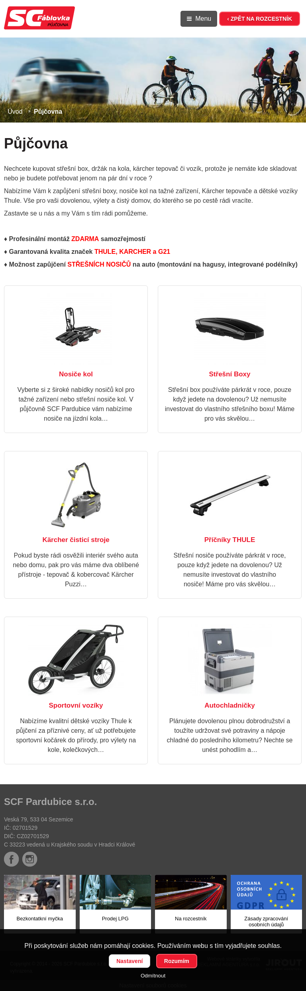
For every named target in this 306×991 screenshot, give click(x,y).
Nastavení (129, 961)
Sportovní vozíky (76, 705)
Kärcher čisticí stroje (75, 540)
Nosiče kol (76, 374)
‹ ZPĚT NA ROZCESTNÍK (259, 19)
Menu (203, 18)
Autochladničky (229, 705)
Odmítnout (153, 976)
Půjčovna (48, 111)
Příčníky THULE (229, 540)
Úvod (15, 111)
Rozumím (176, 961)
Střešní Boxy (230, 374)
